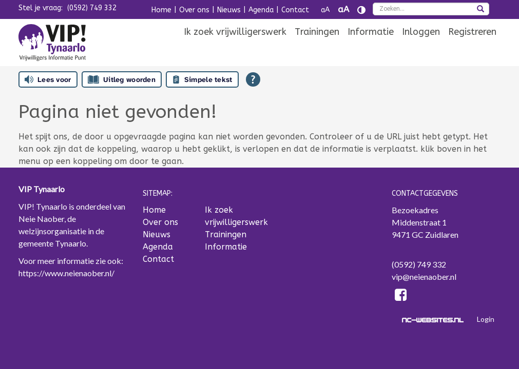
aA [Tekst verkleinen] (325, 10)
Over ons (194, 10)
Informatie (371, 31)
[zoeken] (480, 10)
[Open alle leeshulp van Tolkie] (253, 79)
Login (485, 319)
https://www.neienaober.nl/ (66, 273)
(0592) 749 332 (92, 8)
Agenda (261, 10)
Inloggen (421, 31)
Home (161, 10)
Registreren (472, 31)
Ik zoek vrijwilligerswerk (235, 31)
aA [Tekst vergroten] (343, 9)
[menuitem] (235, 32)
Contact (295, 10)
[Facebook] (401, 296)
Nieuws (229, 10)
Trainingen (317, 31)
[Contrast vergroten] (361, 10)
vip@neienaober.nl (424, 276)
